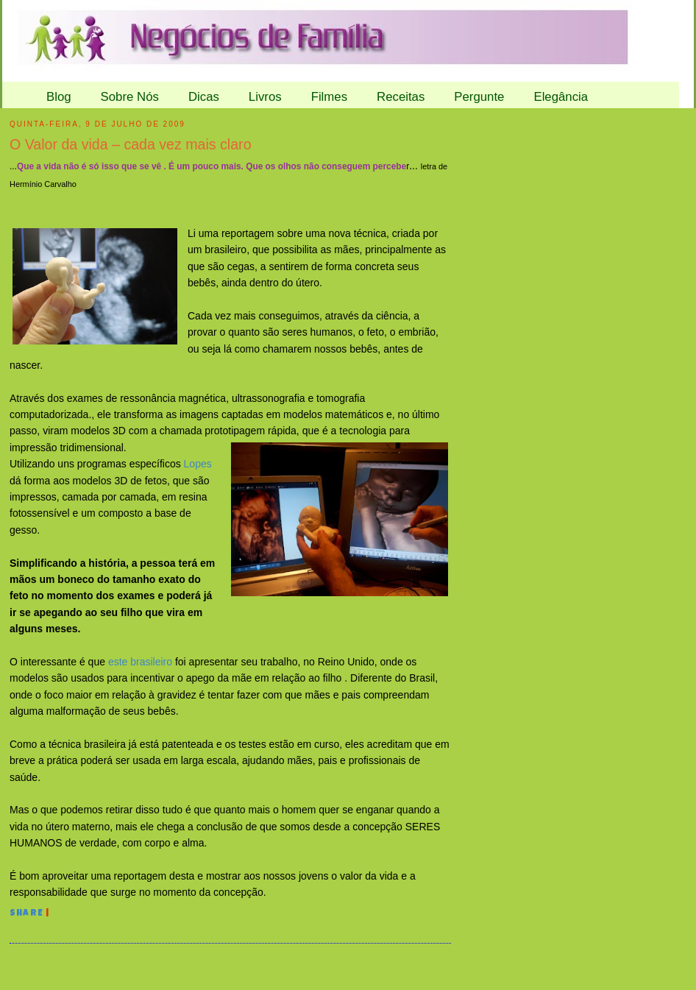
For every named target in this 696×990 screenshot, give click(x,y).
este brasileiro (140, 662)
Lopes (196, 464)
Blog (58, 97)
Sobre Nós (130, 97)
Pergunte (479, 97)
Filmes (329, 97)
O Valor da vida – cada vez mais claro (131, 144)
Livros (265, 97)
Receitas (401, 97)
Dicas (203, 97)
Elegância (560, 97)
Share (26, 914)
